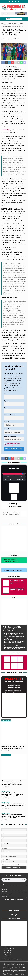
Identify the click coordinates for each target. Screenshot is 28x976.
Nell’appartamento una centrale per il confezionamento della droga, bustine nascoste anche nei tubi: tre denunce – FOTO (12, 794)
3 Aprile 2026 (6, 809)
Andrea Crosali (15, 38)
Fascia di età (7, 429)
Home (2, 884)
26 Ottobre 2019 (6, 38)
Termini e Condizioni (20, 974)
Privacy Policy (13, 974)
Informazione (4, 891)
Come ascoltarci (4, 889)
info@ (9, 954)
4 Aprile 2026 (6, 750)
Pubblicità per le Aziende (6, 894)
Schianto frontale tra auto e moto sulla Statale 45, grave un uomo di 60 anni (17, 582)
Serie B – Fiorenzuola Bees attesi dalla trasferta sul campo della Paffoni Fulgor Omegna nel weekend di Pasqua (14, 638)
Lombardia (20, 476)
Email (5, 408)
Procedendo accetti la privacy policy (12, 444)
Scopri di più (7, 956)
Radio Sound (12, 570)
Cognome (7, 401)
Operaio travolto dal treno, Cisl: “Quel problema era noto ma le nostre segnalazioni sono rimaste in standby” (13, 805)
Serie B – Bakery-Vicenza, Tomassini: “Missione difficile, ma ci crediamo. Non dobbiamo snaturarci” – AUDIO (14, 643)
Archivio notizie (4, 887)
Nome (5, 394)
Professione (7, 422)
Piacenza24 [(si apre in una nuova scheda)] (19, 570)
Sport (15, 23)
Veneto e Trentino (19, 479)
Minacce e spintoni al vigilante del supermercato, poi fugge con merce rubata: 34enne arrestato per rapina (17, 589)
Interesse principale (10, 436)
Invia (17, 561)
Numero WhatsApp (9, 415)
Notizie (9, 23)
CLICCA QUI (5, 130)
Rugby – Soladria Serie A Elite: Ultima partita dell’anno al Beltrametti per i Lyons (12, 629)
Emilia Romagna (8, 479)
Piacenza (8, 476)
